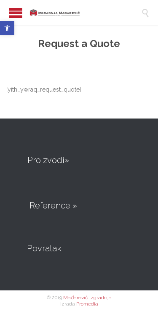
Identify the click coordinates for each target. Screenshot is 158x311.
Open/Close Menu (16, 12)
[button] (7, 28)
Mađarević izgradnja (87, 297)
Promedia (87, 304)
